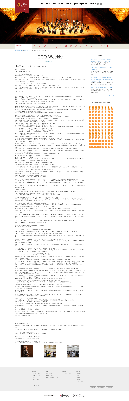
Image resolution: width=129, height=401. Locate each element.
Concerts (47, 6)
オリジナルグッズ (83, 6)
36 (99, 118)
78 (105, 132)
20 (99, 112)
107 (96, 144)
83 (96, 135)
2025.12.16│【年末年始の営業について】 (101, 87)
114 (93, 146)
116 (99, 146)
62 (105, 126)
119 (109, 146)
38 (105, 118)
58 (93, 126)
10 (93, 109)
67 (96, 129)
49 (90, 123)
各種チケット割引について (52, 377)
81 (90, 135)
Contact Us (109, 387)
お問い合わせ (92, 6)
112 (112, 144)
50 (93, 123)
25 (90, 115)
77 (102, 132)
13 (102, 109)
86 (105, 135)
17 (90, 112)
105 (90, 144)
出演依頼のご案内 (60, 6)
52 (99, 123)
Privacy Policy (101, 387)
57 (90, 126)
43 (96, 120)
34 (93, 118)
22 (105, 112)
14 (105, 109)
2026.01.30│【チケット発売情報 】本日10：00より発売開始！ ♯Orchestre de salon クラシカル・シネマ (102, 79)
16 (111, 109)
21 (102, 112)
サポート (75, 6)
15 (108, 109)
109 (103, 144)
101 (103, 141)
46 (105, 120)
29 (102, 115)
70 (105, 129)
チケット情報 (49, 373)
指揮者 (78, 377)
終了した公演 (36, 379)
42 (93, 120)
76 (99, 132)
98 (93, 141)
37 (102, 118)
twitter (98, 6)
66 (93, 129)
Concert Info (104, 45)
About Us (68, 6)
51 (96, 123)
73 (90, 132)
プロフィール (80, 373)
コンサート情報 (36, 373)
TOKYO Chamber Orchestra (69, 399)
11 (96, 109)
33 (90, 118)
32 (111, 115)
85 (102, 135)
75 (96, 132)
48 (111, 120)
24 (111, 112)
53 (102, 123)
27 (96, 115)
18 (93, 112)
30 (105, 115)
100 (99, 141)
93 (102, 138)
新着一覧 (111, 95)
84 (99, 135)
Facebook (101, 6)
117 (103, 146)
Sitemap (93, 387)
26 (93, 115)
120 (112, 146)
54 (105, 123)
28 (99, 115)
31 (108, 115)
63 (108, 126)
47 (108, 120)
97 (90, 141)
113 (90, 146)
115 (96, 146)
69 (102, 129)
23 (108, 112)
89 (90, 138)
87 (108, 135)
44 (99, 120)
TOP (41, 6)
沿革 (78, 375)
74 (93, 132)
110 (106, 144)
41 (90, 120)
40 (111, 118)
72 (111, 129)
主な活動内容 (80, 381)
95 (108, 138)
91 (96, 138)
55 (108, 123)
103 (109, 141)
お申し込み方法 (49, 375)
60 (99, 126)
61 (102, 126)
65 (90, 129)
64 (111, 126)
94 (105, 138)
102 (106, 141)
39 (108, 118)
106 (93, 144)
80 (111, 132)
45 (102, 120)
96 (111, 138)
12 (99, 109)
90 (93, 138)
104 (112, 141)
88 (111, 135)
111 (109, 144)
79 (108, 132)
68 (99, 129)
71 (108, 129)
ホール (34, 377)
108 (99, 144)
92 (99, 138)
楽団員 (78, 379)
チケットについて (54, 6)
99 (96, 141)
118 (106, 146)
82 (93, 135)
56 (111, 123)
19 (96, 112)
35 (96, 118)
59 (96, 126)
